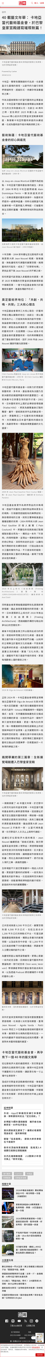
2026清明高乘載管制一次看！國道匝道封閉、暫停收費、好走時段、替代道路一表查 (29, 1221)
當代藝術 (7, 1173)
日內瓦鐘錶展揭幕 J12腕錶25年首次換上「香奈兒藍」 (22, 1157)
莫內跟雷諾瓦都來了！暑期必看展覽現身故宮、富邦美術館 (22, 1132)
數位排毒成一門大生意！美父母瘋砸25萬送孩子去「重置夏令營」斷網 (22, 1268)
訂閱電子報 (30, 1325)
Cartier (18, 1173)
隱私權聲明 (36, 1347)
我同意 (40, 1355)
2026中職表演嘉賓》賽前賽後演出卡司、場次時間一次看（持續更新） (29, 1193)
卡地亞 (29, 1173)
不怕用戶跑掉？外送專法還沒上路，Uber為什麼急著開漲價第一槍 (29, 1235)
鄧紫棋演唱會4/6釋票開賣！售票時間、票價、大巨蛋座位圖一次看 (29, 1207)
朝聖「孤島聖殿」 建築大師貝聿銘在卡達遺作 (22, 1140)
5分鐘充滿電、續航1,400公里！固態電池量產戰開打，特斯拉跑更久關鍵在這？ (29, 1249)
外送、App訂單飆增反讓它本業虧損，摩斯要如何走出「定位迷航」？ (22, 1114)
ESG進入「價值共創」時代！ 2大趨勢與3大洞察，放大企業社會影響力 (22, 1282)
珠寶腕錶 (7, 1178)
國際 (4, 12)
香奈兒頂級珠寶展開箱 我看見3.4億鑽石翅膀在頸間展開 (22, 1149)
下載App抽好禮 (16, 1325)
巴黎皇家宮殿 (20, 1178)
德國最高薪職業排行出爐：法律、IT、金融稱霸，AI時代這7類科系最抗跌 (22, 1275)
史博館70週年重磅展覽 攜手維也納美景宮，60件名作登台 (22, 1123)
